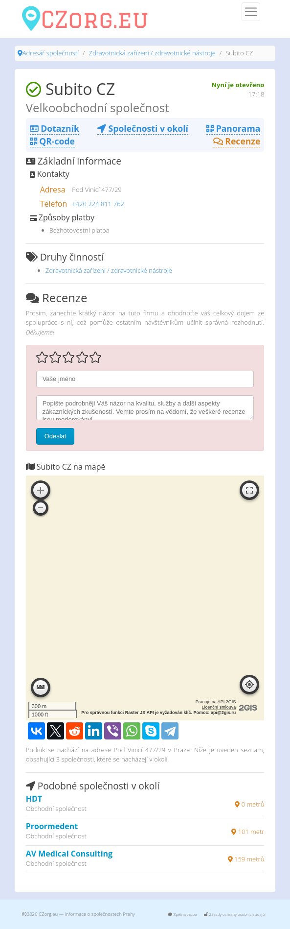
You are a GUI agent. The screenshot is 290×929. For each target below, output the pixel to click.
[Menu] (251, 11)
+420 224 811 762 (98, 203)
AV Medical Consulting (69, 853)
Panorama (233, 128)
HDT (34, 798)
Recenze (237, 141)
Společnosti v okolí (142, 128)
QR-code (52, 141)
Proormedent (52, 826)
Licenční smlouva (219, 707)
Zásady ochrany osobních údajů (234, 914)
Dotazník (54, 128)
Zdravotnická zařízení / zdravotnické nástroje (152, 52)
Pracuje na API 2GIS (216, 701)
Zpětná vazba (182, 914)
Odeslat (56, 436)
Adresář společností (50, 52)
